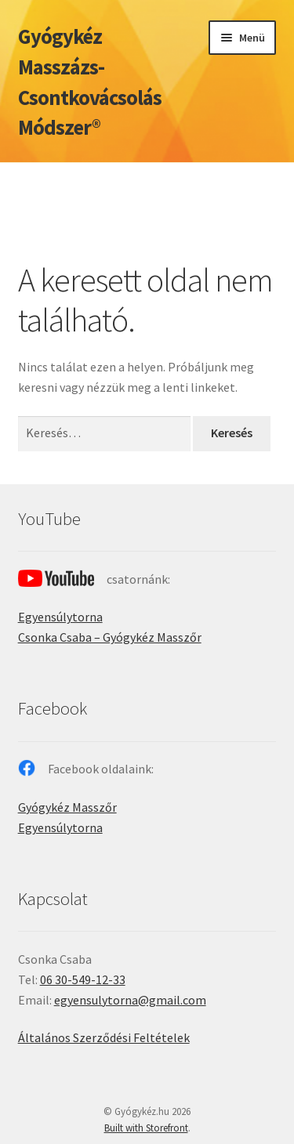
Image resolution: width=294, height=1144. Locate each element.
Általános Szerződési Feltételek (104, 1037)
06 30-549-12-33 (82, 979)
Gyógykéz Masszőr (67, 807)
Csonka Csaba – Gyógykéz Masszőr (109, 637)
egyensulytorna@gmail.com (130, 1000)
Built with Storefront (146, 1128)
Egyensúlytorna (60, 616)
